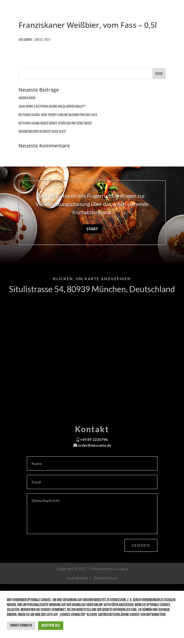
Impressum (78, 578)
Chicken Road (27, 98)
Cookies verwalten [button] (21, 625)
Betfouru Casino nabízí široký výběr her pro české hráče (55, 123)
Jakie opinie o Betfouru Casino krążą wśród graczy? (52, 106)
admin (28, 39)
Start (92, 228)
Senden (141, 545)
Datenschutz (105, 578)
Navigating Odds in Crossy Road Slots (42, 131)
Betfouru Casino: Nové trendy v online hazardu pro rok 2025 (58, 115)
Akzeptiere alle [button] (50, 625)
